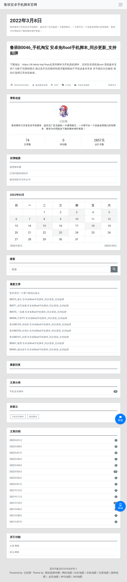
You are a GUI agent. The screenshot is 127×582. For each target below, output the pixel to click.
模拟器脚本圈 (52, 572)
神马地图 (66, 576)
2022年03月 (16, 471)
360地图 (77, 576)
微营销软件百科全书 (20, 179)
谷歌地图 (91, 572)
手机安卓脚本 (84, 85)
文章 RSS (14, 546)
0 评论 (68, 85)
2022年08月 (16, 446)
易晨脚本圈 (15, 167)
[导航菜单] (120, 4)
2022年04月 (110, 246)
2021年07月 (16, 521)
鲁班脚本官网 (41, 85)
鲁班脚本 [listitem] (33, 417)
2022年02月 (16, 246)
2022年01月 (16, 484)
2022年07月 (16, 452)
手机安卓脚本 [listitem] (18, 417)
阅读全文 (112, 85)
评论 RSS (14, 552)
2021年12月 (16, 490)
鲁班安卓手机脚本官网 (20, 5)
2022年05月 (16, 459)
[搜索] (60, 269)
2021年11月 (16, 496)
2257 (56, 85)
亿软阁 (63, 121)
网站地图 (67, 572)
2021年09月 (16, 509)
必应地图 (53, 576)
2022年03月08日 (21, 85)
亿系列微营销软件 (19, 173)
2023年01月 (16, 440)
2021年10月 (16, 503)
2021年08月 (16, 515)
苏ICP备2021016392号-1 (63, 568)
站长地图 (79, 572)
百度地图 (104, 572)
